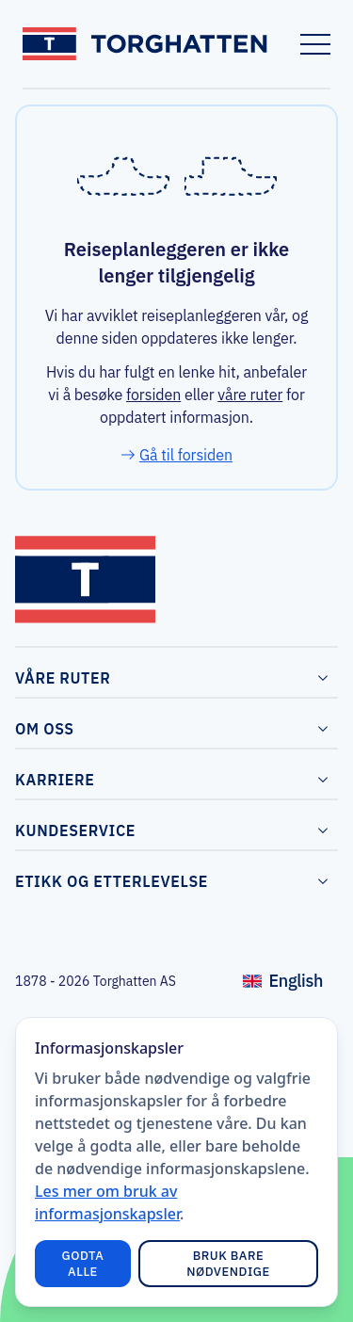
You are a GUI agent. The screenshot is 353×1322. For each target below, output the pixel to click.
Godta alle (83, 1264)
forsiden (153, 394)
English (290, 985)
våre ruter (249, 394)
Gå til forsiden (186, 454)
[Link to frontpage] (146, 44)
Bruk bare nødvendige (228, 1264)
